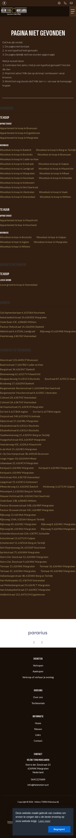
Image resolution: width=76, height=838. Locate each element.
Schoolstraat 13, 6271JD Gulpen (17, 538)
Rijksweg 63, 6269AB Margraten (58, 331)
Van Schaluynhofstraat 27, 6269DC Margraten (25, 589)
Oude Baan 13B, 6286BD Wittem (18, 500)
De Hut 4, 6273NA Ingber (14, 411)
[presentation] (34, 642)
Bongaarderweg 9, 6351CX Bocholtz (20, 378)
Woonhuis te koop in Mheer (54, 173)
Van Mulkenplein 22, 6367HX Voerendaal (22, 580)
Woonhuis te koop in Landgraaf (17, 168)
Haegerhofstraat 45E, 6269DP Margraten (23, 439)
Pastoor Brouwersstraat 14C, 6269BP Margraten (27, 509)
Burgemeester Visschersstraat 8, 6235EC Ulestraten (28, 392)
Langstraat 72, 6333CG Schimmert (19, 481)
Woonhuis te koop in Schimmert (17, 182)
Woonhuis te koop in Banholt (15, 149)
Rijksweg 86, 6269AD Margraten (18, 528)
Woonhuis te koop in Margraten (17, 173)
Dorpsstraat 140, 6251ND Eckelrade (20, 416)
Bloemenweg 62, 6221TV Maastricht (20, 374)
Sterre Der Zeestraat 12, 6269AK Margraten (24, 556)
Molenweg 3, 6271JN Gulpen (59, 486)
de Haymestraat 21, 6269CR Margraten (21, 406)
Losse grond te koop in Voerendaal (18, 284)
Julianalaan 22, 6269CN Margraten (19, 463)
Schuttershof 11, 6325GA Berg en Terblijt (22, 542)
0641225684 (38, 779)
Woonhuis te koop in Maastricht (56, 168)
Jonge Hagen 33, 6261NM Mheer (18, 458)
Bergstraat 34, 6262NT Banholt (17, 369)
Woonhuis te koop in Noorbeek (17, 177)
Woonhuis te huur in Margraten (50, 241)
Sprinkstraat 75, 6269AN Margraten (20, 552)
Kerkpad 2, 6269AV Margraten (17, 467)
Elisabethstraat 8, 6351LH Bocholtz (19, 425)
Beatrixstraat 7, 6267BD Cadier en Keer (21, 364)
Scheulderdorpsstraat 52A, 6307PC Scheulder (25, 533)
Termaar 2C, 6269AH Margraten (18, 570)
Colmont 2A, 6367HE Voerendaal (18, 397)
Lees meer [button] (44, 821)
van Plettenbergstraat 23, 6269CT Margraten (25, 585)
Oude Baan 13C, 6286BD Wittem (18, 321)
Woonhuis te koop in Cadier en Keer (19, 159)
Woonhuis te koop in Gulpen (53, 163)
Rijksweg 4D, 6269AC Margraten (18, 524)
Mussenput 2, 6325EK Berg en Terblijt (20, 491)
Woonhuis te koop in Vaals (53, 191)
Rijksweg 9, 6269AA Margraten (58, 528)
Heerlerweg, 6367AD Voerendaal (18, 335)
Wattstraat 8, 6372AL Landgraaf (17, 331)
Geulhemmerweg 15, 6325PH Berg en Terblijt (25, 435)
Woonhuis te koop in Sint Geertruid (19, 187)
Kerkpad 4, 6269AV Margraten (55, 467)
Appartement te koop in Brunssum (18, 128)
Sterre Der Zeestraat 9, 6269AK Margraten (23, 561)
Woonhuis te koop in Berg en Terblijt (56, 149)
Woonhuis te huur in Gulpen (51, 237)
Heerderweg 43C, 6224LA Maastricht (20, 444)
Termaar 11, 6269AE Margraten (17, 566)
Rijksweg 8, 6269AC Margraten (58, 524)
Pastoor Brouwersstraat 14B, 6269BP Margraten (27, 505)
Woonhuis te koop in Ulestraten (17, 191)
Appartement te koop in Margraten (19, 137)
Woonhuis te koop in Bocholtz (16, 154)
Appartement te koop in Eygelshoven (20, 132)
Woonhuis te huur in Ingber (14, 241)
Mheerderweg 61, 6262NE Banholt (19, 486)
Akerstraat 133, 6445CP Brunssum (19, 359)
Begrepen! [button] (59, 829)
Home (10, 822)
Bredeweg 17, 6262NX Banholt (17, 383)
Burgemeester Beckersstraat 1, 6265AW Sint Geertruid (30, 388)
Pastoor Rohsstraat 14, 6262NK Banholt (22, 326)
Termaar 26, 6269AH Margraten (57, 566)
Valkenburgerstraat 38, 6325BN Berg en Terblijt (26, 575)
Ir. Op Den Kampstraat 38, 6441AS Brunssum (24, 453)
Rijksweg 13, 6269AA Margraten (18, 514)
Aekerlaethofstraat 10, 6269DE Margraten (23, 317)
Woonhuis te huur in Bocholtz (16, 237)
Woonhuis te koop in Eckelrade (17, 163)
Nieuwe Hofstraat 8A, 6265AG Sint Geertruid (25, 496)
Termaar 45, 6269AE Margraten (57, 570)
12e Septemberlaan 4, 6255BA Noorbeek (22, 312)
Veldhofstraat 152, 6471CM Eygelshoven (22, 594)
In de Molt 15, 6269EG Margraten (18, 449)
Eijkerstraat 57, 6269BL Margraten (19, 420)
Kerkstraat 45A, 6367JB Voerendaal (19, 477)
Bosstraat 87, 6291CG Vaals (60, 378)
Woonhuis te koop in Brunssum (54, 154)
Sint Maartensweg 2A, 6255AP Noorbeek (22, 547)
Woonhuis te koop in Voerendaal (17, 196)
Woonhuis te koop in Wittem (55, 196)
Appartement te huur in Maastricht (19, 220)
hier (45, 81)
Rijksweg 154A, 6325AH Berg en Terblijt (22, 519)
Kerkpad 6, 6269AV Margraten (17, 472)
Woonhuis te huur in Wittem (15, 246)
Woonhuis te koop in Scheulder (55, 177)
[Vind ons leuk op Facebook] (4, 3)
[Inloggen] (59, 3)
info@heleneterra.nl (38, 784)
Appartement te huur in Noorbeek (18, 224)
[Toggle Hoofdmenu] (72, 11)
